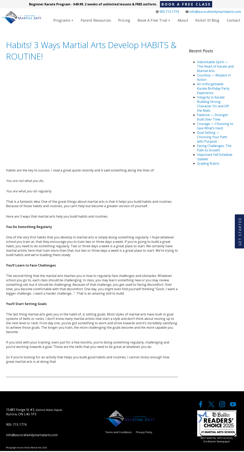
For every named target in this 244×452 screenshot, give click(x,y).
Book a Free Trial (152, 20)
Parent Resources (96, 20)
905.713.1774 (167, 12)
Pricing (124, 20)
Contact (233, 20)
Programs (61, 20)
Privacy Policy (144, 433)
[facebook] (201, 407)
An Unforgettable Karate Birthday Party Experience (213, 89)
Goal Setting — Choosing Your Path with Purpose (212, 138)
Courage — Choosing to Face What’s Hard (215, 127)
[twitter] (211, 407)
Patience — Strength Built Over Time (212, 118)
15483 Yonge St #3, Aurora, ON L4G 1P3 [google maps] (34, 412)
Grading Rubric (208, 164)
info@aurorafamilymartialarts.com (213, 12)
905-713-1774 (16, 425)
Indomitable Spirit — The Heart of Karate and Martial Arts (215, 67)
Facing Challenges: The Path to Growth (214, 149)
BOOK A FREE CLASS (186, 4)
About (183, 20)
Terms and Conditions (118, 433)
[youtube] (233, 407)
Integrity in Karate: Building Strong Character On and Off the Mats (213, 105)
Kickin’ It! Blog (207, 20)
